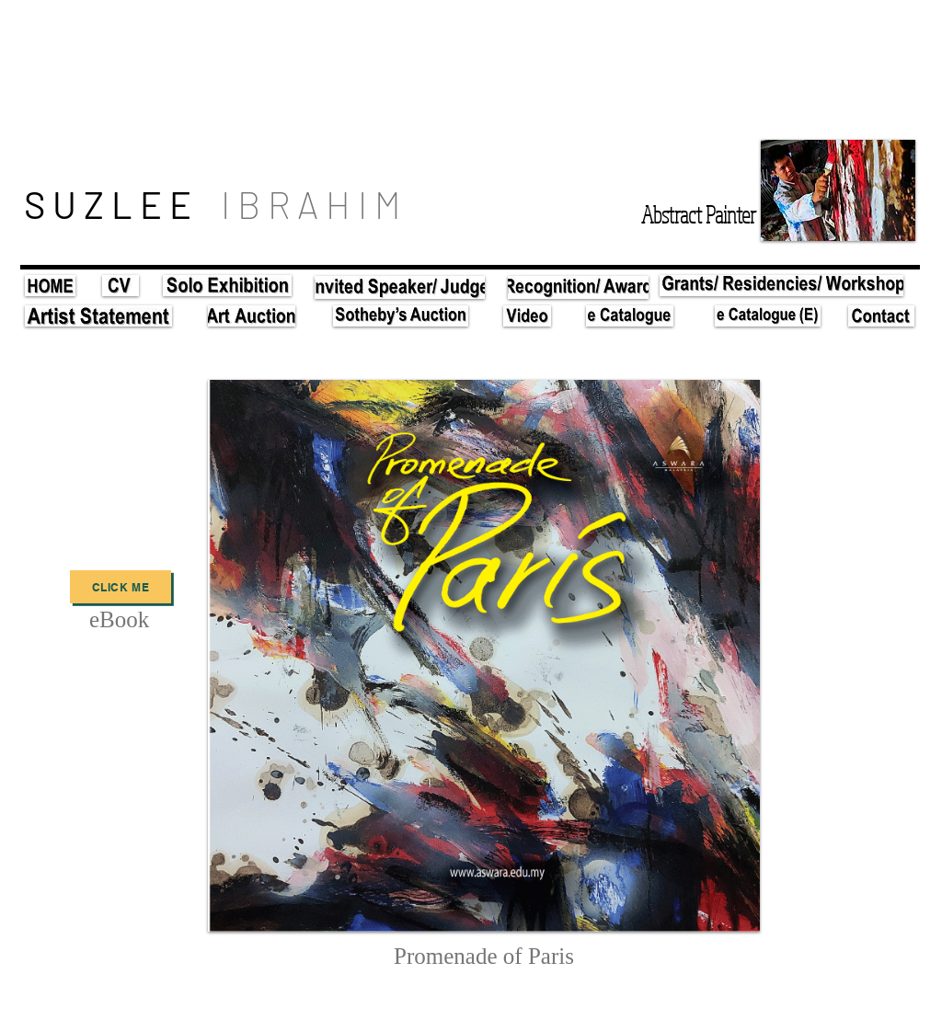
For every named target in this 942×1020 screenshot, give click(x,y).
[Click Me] (120, 586)
